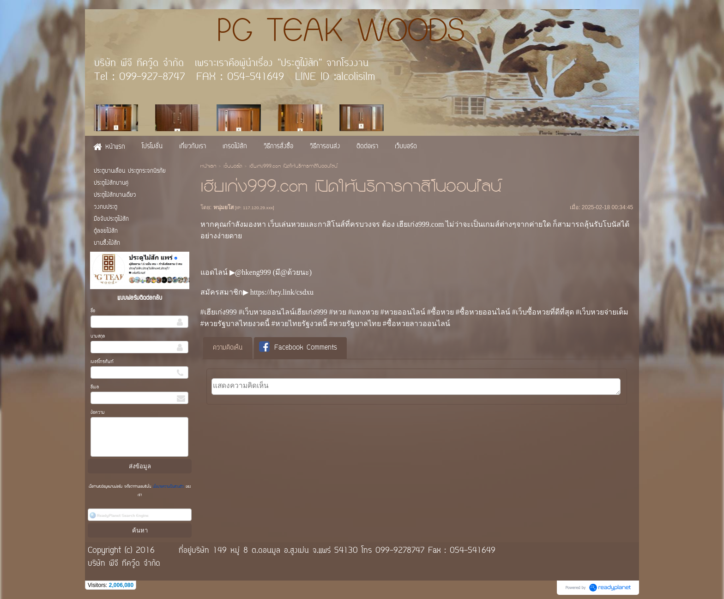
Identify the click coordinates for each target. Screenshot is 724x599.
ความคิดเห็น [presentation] (227, 348)
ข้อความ (97, 412)
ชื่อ (92, 311)
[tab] (227, 348)
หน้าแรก (208, 166)
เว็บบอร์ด (232, 166)
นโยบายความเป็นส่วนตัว (168, 487)
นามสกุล (97, 336)
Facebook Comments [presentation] (298, 347)
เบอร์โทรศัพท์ (102, 361)
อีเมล (94, 387)
